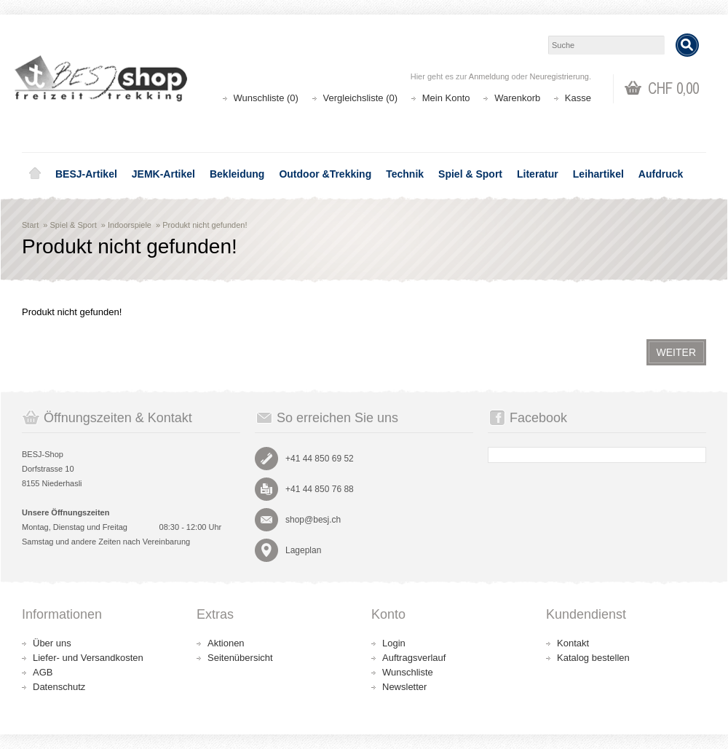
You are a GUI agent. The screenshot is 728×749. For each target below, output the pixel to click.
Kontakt (573, 643)
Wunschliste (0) (266, 97)
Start (30, 225)
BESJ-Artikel (86, 174)
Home (35, 174)
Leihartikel (598, 174)
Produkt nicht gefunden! (204, 225)
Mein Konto (446, 97)
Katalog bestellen (593, 657)
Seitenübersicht (240, 657)
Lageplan (303, 550)
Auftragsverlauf (414, 657)
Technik (405, 174)
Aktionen (226, 643)
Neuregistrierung (559, 76)
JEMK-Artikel (163, 174)
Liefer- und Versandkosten (88, 657)
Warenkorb (517, 97)
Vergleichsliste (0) (360, 97)
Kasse (578, 97)
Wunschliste (407, 672)
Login (393, 643)
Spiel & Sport (470, 174)
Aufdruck (660, 174)
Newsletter (404, 686)
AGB (42, 672)
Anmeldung (489, 76)
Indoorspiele (129, 225)
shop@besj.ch (313, 520)
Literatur (537, 174)
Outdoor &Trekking (325, 174)
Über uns (52, 643)
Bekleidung (237, 174)
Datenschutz (59, 686)
